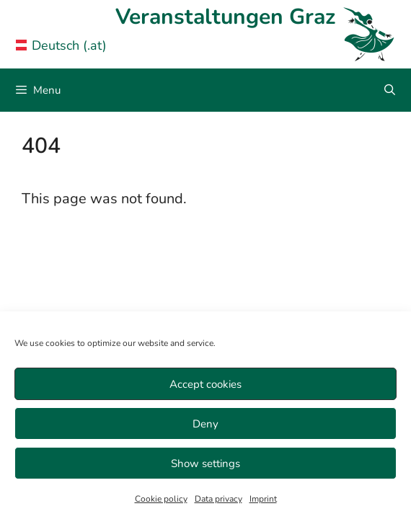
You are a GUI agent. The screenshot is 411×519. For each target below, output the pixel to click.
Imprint (263, 499)
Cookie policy (161, 499)
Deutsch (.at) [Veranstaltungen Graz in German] (62, 45)
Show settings (205, 463)
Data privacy (218, 499)
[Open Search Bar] (389, 90)
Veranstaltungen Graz (225, 17)
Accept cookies (205, 384)
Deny (205, 424)
